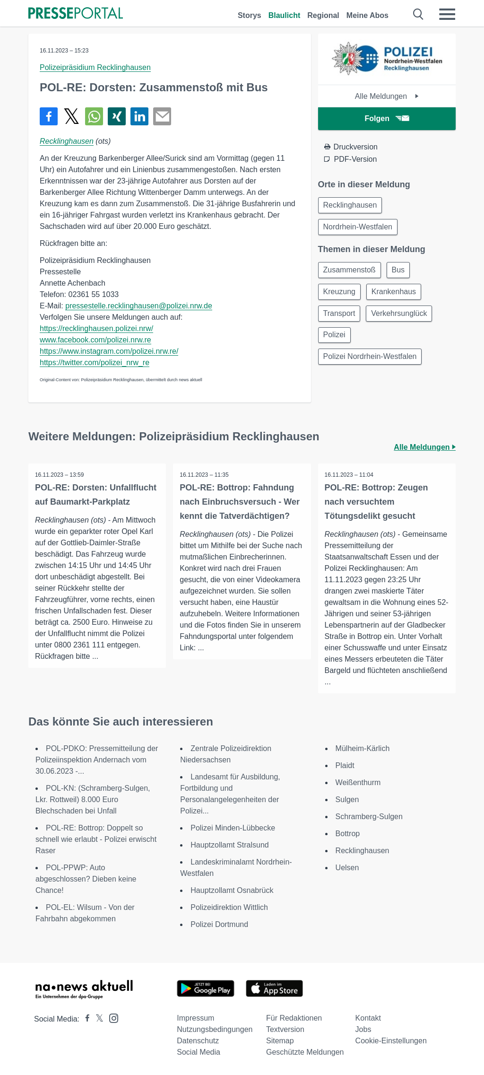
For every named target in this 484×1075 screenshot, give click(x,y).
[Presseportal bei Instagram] (111, 1018)
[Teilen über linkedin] (139, 116)
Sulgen (347, 799)
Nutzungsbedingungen (214, 1029)
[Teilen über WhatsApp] (94, 116)
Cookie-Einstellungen (391, 1041)
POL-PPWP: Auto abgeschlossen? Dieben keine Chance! (85, 879)
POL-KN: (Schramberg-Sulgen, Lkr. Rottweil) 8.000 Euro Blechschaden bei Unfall (92, 799)
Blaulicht (284, 15)
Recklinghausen (67, 141)
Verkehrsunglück (402, 318)
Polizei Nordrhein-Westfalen (371, 363)
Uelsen (347, 868)
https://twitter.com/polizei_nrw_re (94, 362)
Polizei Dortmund (219, 924)
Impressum (195, 1018)
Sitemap (280, 1041)
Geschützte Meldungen (305, 1052)
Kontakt (368, 1018)
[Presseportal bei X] (97, 1019)
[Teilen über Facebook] (49, 116)
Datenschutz (198, 1041)
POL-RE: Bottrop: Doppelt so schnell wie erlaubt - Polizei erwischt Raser (95, 839)
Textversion (285, 1029)
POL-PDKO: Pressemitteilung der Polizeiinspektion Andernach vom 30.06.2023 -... (96, 759)
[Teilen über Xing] (117, 116)
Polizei (335, 340)
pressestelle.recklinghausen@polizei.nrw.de (138, 306)
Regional (323, 15)
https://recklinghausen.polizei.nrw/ (96, 328)
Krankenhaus (396, 295)
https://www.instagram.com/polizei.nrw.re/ (109, 351)
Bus (401, 272)
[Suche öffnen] (418, 14)
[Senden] (162, 116)
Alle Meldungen (387, 96)
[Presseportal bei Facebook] (84, 1019)
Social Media (198, 1052)
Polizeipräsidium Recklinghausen (95, 67)
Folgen (387, 118)
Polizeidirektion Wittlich (229, 907)
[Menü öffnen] (447, 14)
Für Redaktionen (294, 1018)
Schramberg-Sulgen (369, 817)
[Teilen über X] (71, 116)
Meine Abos (367, 15)
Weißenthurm (358, 782)
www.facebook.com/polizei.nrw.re (95, 340)
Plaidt (345, 765)
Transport (340, 318)
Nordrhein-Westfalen (358, 228)
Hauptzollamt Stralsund (229, 845)
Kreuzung (340, 295)
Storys (249, 15)
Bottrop (348, 834)
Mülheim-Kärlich (363, 748)
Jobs (363, 1029)
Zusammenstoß (350, 272)
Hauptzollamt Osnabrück (231, 890)
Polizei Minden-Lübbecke (232, 828)
